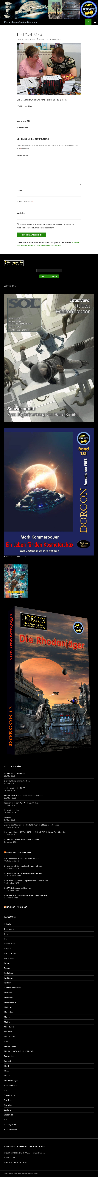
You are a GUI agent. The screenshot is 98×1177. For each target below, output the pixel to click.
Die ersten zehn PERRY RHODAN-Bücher (21, 858)
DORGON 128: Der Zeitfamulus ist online (21, 839)
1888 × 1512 (43, 39)
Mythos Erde (9, 1036)
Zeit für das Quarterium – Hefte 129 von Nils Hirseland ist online (31, 825)
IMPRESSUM (9, 1157)
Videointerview (10, 1129)
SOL (5, 1090)
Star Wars (8, 1105)
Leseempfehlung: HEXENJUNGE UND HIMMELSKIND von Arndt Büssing (35, 832)
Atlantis (7, 924)
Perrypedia (8, 1056)
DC (5, 939)
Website (21, 213)
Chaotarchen (9, 929)
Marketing (8, 1012)
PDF (13, 556)
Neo (6, 1041)
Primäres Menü (94, 22)
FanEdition (8, 973)
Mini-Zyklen (9, 1027)
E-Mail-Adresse (25, 201)
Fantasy (7, 983)
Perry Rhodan (10, 1046)
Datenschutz (8, 1174)
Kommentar (23, 155)
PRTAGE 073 (56, 39)
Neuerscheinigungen (17, 907)
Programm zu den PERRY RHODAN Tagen (22, 803)
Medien (7, 1022)
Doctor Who (9, 943)
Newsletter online (11, 810)
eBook (6, 556)
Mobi (24, 556)
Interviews (8, 997)
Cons (6, 934)
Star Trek (8, 1100)
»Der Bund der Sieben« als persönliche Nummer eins (26, 880)
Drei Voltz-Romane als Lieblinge (17, 888)
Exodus (7, 963)
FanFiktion (8, 978)
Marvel (7, 1017)
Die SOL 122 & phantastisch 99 (17, 781)
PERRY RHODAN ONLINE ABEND (19, 1051)
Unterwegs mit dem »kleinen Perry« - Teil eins (23, 873)
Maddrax (8, 1007)
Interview (8, 992)
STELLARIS (8, 1115)
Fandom (7, 968)
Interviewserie (10, 1002)
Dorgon (7, 948)
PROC (6, 1071)
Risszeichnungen (11, 1080)
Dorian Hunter (10, 953)
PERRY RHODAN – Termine (18, 852)
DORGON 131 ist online (14, 773)
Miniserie (8, 1031)
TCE (5, 1119)
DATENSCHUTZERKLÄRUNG (16, 1162)
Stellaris (7, 1110)
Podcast (7, 1061)
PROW (7, 1075)
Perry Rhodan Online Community (22, 21)
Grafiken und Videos (12, 987)
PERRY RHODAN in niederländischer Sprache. (23, 795)
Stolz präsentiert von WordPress (26, 1174)
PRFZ (6, 1066)
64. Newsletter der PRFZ (14, 788)
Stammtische (9, 1095)
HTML (18, 556)
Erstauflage (8, 958)
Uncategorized (10, 1124)
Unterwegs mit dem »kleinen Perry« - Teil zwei (23, 866)
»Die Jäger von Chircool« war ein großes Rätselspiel (25, 895)
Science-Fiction (10, 1085)
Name (20, 190)
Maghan (7, 817)
